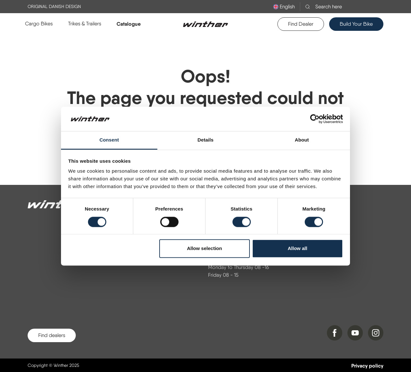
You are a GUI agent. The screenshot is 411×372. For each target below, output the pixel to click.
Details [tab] (205, 140)
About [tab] (302, 140)
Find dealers (51, 335)
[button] (39, 24)
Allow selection (204, 248)
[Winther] (60, 204)
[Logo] (205, 24)
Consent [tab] (109, 140)
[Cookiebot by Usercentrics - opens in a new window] (315, 119)
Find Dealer (300, 24)
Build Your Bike (356, 24)
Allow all (297, 248)
